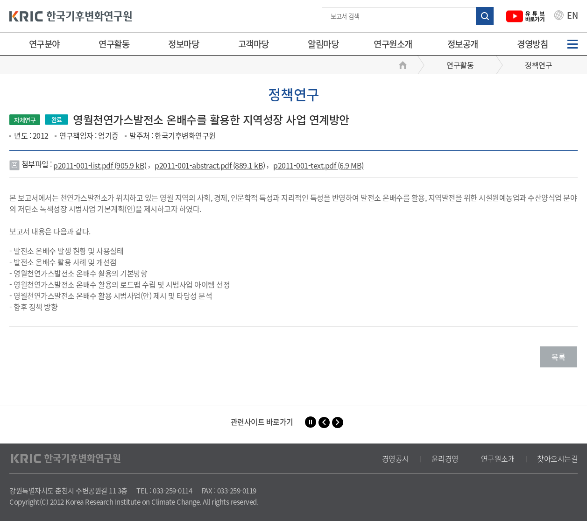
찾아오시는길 (557, 458)
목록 (558, 356)
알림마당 (323, 43)
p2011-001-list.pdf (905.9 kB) (100, 165)
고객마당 (253, 43)
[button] (324, 422)
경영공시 (395, 458)
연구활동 (114, 43)
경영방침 (532, 43)
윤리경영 (445, 458)
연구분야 (44, 43)
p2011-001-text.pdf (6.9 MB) (318, 165)
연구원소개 (393, 43)
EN (566, 16)
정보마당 (183, 43)
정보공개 (462, 43)
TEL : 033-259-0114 (164, 491)
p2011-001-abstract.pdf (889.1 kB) (210, 165)
